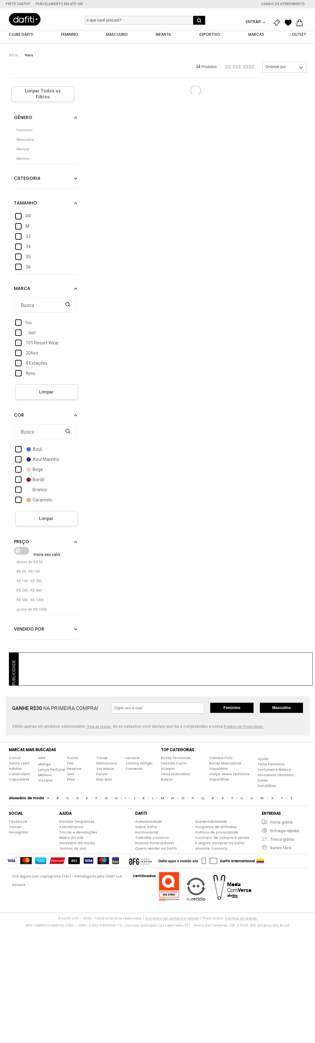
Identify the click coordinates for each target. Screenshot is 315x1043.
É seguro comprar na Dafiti (219, 843)
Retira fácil (280, 848)
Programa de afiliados (216, 827)
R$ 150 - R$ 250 (28, 581)
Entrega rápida (284, 831)
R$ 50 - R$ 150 (28, 572)
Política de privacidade (216, 832)
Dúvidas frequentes (77, 822)
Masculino (281, 708)
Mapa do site (71, 838)
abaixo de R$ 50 (29, 562)
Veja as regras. (99, 727)
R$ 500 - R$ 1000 (29, 600)
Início (13, 55)
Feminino (232, 708)
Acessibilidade (148, 822)
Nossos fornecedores (154, 843)
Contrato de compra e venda (222, 838)
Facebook (18, 822)
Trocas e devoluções (78, 832)
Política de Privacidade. (244, 727)
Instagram (18, 832)
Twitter (15, 827)
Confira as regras (241, 918)
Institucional (146, 832)
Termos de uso (72, 848)
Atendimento (71, 827)
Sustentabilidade (211, 822)
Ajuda (263, 759)
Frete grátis (281, 822)
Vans (29, 55)
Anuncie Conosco (211, 848)
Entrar (254, 21)
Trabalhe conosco (152, 838)
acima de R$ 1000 (31, 610)
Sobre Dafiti (146, 827)
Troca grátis (282, 839)
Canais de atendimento (283, 4)
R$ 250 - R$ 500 (28, 591)
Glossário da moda (77, 843)
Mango (44, 764)
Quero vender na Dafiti (156, 848)
